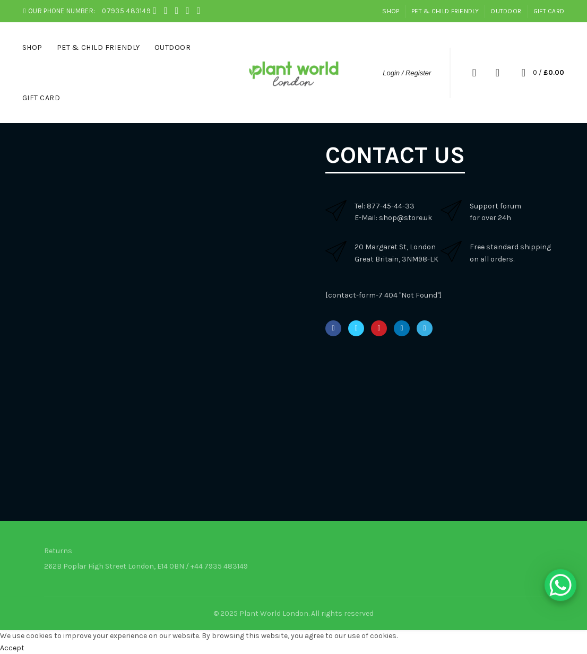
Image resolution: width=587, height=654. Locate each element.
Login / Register (407, 73)
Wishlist (497, 73)
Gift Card (549, 11)
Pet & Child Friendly (445, 11)
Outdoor (505, 11)
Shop (390, 11)
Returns (58, 550)
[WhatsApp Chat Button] (560, 585)
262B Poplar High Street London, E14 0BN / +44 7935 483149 (146, 566)
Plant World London (273, 613)
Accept (12, 647)
